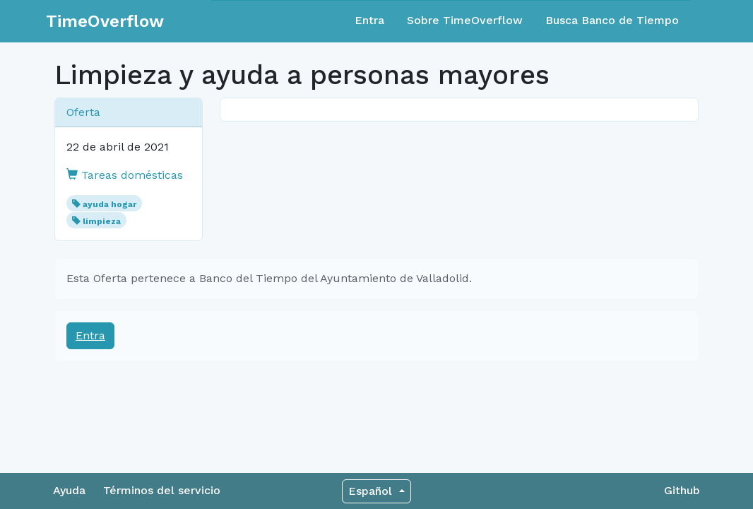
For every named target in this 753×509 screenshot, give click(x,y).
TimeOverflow (105, 21)
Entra (369, 20)
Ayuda (69, 490)
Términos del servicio (161, 490)
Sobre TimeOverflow (465, 20)
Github (682, 490)
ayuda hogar (109, 204)
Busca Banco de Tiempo (612, 20)
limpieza (102, 221)
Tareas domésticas (124, 175)
